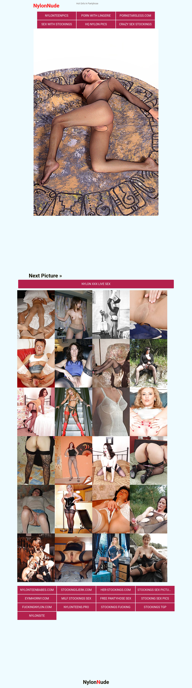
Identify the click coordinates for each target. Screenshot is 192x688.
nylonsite (37, 615)
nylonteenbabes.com (37, 590)
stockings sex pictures (155, 590)
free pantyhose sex (115, 598)
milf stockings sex (76, 598)
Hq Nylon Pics (96, 24)
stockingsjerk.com (76, 590)
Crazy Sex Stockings (135, 24)
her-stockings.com (116, 590)
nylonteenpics (56, 15)
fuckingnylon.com (37, 607)
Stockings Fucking (115, 607)
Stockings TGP (155, 607)
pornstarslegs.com (135, 15)
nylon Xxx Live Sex (96, 284)
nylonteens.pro (76, 607)
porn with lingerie (96, 15)
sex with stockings (56, 24)
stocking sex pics (155, 598)
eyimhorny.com (37, 598)
